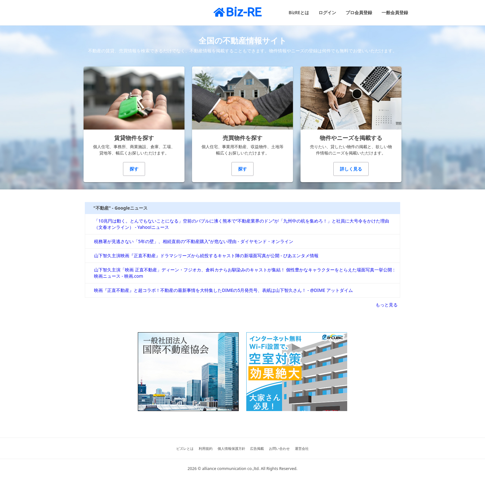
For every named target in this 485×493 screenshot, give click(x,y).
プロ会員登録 (359, 12)
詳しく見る (351, 169)
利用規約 (206, 448)
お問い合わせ (279, 448)
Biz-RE (237, 12)
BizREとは (299, 12)
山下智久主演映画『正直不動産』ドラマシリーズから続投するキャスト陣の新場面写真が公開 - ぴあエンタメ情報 (206, 255)
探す (134, 169)
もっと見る (387, 305)
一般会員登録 (395, 12)
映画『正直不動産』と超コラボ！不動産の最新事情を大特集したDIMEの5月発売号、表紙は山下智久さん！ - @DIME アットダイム (223, 290)
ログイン (327, 12)
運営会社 (302, 448)
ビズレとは (185, 448)
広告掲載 (257, 448)
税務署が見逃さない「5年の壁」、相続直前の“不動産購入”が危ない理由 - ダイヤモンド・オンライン (193, 241)
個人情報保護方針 (231, 448)
